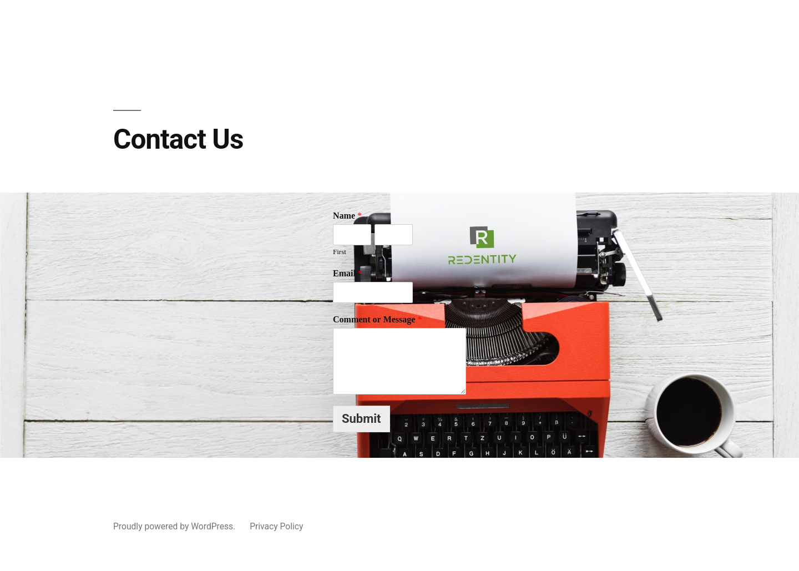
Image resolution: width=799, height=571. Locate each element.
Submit (361, 419)
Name (347, 215)
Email (347, 273)
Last (381, 251)
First (339, 251)
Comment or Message (377, 319)
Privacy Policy (276, 526)
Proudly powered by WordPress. (175, 526)
